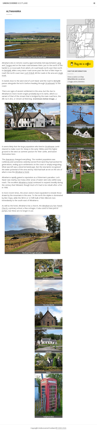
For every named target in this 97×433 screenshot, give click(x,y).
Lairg (59, 63)
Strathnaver (50, 83)
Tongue (8, 65)
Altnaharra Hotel (25, 182)
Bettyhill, (7, 70)
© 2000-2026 (61, 428)
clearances (10, 159)
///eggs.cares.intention (76, 81)
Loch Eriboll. (29, 73)
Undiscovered (15, 3)
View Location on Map (76, 77)
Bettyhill (57, 81)
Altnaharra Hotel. (22, 172)
